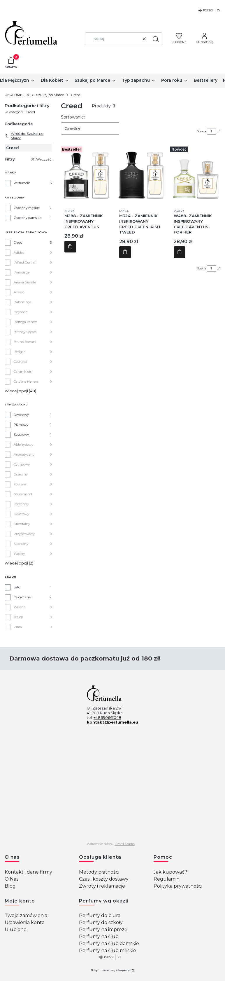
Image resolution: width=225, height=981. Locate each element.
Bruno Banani (25, 342)
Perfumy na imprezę (103, 929)
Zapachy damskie (27, 218)
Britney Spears (25, 332)
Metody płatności (99, 872)
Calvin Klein (23, 372)
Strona (201, 131)
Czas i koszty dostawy (104, 879)
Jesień (18, 617)
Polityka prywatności (178, 886)
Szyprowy (21, 435)
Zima (18, 627)
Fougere (20, 484)
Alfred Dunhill (25, 262)
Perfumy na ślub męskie (107, 950)
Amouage (22, 272)
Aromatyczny (24, 454)
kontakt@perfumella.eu (112, 722)
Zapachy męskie (27, 208)
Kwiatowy (21, 514)
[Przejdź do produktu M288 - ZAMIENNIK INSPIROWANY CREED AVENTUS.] (86, 173)
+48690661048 (107, 717)
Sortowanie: (73, 117)
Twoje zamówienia (26, 915)
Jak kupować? (170, 872)
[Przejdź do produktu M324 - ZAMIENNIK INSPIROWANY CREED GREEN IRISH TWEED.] (141, 173)
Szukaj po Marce (50, 95)
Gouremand (23, 494)
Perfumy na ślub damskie (109, 943)
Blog (10, 886)
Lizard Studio (125, 844)
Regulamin (167, 879)
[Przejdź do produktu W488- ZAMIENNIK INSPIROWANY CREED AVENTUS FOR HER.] (195, 173)
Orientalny (22, 524)
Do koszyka (70, 246)
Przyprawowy (24, 534)
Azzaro (19, 292)
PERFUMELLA (17, 95)
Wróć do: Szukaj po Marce (24, 135)
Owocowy (21, 415)
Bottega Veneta (26, 322)
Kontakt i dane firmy (28, 872)
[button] (155, 39)
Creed (18, 243)
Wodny (19, 554)
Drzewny (21, 474)
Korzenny (21, 504)
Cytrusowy (22, 464)
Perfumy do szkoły (101, 922)
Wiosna (19, 607)
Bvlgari (20, 352)
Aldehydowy (23, 444)
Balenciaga (22, 302)
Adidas (19, 252)
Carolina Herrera (26, 381)
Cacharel (20, 362)
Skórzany (21, 544)
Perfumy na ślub (99, 936)
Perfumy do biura (99, 915)
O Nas (11, 879)
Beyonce (20, 312)
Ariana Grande (25, 282)
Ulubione (16, 929)
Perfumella (22, 183)
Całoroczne (22, 597)
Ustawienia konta (25, 922)
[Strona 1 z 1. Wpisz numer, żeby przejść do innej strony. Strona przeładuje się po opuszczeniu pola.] (211, 131)
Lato (17, 587)
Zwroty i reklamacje (102, 886)
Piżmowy (21, 425)
